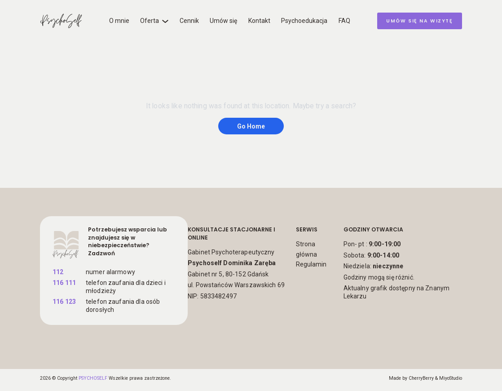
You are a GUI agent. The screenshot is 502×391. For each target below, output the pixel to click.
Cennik (189, 20)
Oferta (149, 20)
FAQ (344, 20)
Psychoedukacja (304, 20)
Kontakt (259, 20)
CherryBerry (421, 378)
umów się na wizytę (419, 21)
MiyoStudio (450, 378)
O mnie (119, 20)
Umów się (223, 20)
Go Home (251, 125)
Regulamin (311, 264)
